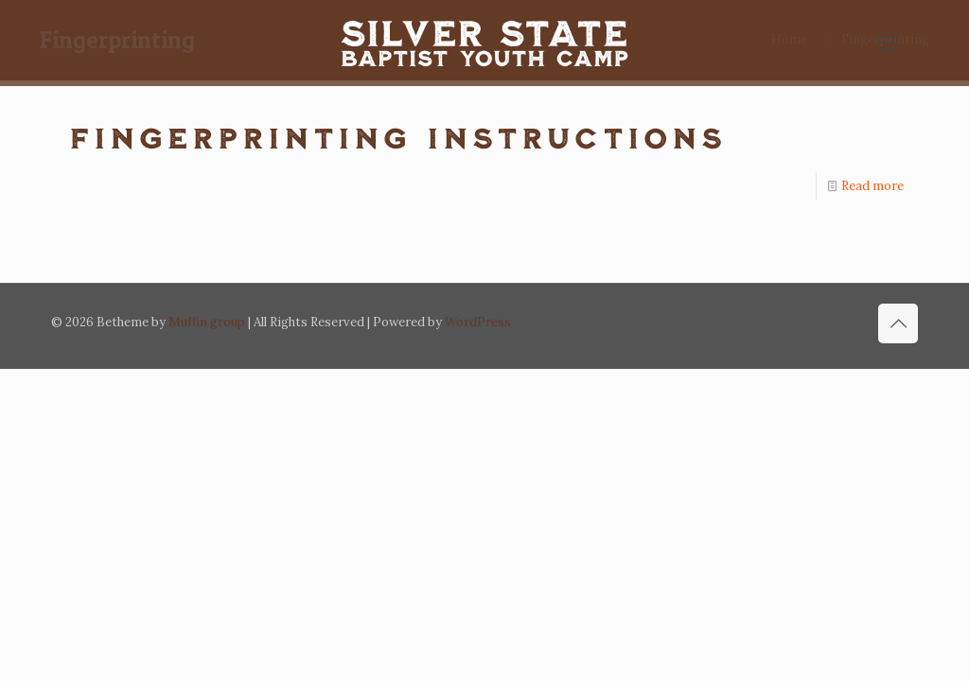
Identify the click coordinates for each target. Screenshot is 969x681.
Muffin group (206, 322)
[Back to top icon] (898, 323)
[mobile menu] (888, 42)
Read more (872, 186)
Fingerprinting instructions (398, 137)
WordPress (478, 322)
